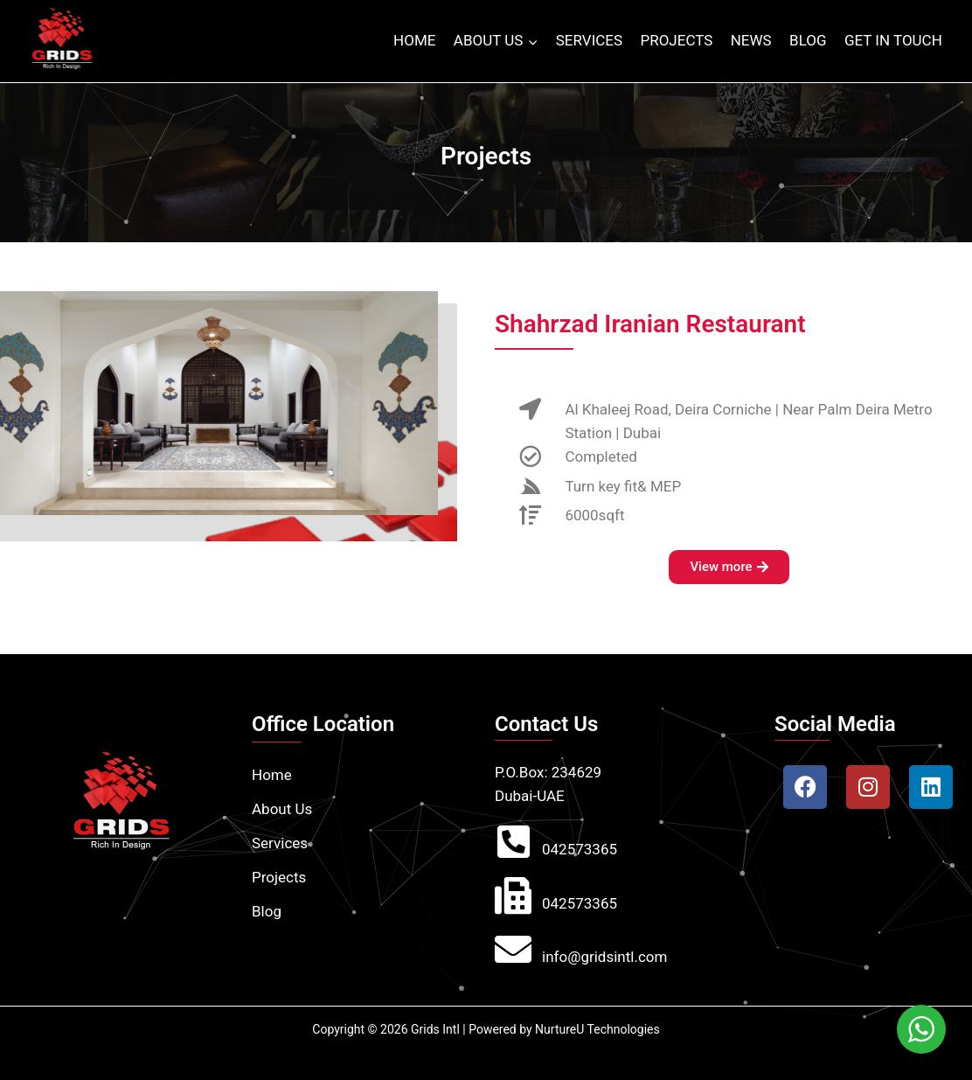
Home (272, 775)
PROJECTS (676, 40)
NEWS (751, 40)
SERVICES (589, 40)
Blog (266, 911)
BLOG (807, 40)
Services (280, 843)
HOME (414, 40)
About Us (282, 809)
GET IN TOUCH (893, 40)
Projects (279, 877)
